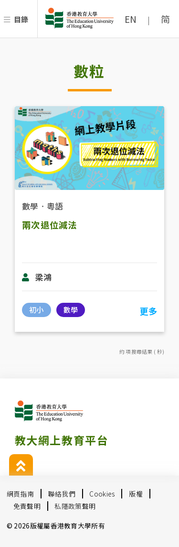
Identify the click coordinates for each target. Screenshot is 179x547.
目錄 (21, 19)
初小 (36, 309)
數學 (30, 206)
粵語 (55, 206)
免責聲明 (27, 506)
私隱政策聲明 (74, 506)
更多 (148, 311)
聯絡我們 (61, 493)
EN (131, 19)
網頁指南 (20, 493)
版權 (136, 493)
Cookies (102, 493)
